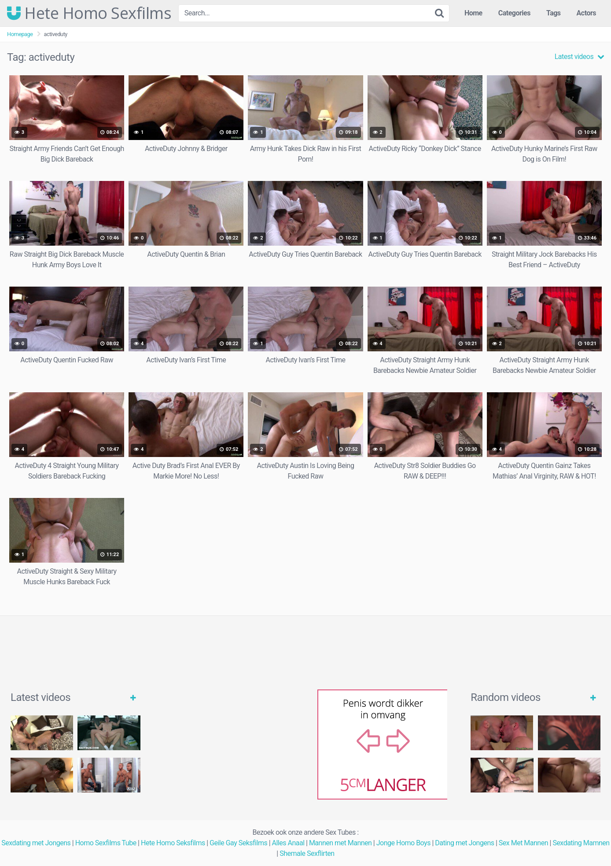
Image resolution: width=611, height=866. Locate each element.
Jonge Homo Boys (403, 843)
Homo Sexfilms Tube (105, 843)
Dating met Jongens (464, 843)
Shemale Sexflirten (307, 853)
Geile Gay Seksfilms (238, 843)
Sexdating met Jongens (35, 843)
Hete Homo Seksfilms (173, 843)
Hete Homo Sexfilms (89, 13)
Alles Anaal (288, 843)
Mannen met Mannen (340, 843)
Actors (586, 13)
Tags (553, 13)
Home (473, 13)
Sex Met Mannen (523, 843)
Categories (514, 13)
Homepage (20, 34)
